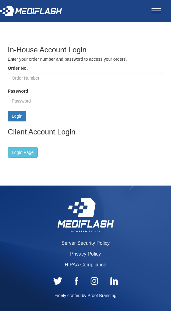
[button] (23, 152)
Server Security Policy (85, 243)
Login (17, 116)
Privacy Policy (85, 253)
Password (18, 91)
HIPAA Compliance (85, 264)
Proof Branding (102, 295)
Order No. (18, 68)
